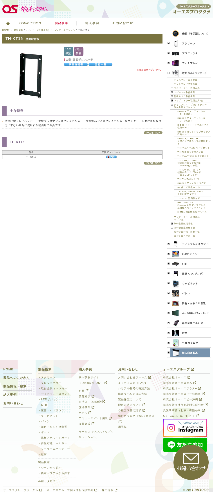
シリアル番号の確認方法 (134, 388)
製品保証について (129, 399)
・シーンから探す (49, 467)
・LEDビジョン (48, 399)
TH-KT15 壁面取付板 (188, 198)
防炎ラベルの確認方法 (132, 393)
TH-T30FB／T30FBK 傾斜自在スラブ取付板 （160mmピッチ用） (189, 172)
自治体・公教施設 (92, 401)
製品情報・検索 (15, 386)
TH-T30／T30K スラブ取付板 (193, 156)
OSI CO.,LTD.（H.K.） (181, 415)
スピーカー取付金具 (184, 92)
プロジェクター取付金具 (187, 88)
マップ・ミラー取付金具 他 (188, 100)
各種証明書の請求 (131, 410)
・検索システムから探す (54, 473)
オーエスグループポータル (22, 490)
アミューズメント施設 (95, 418)
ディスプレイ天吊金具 (185, 80)
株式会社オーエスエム (179, 382)
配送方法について (131, 404)
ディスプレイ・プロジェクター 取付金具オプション (190, 106)
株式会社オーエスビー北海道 (184, 393)
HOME (6, 30)
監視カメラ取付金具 (184, 96)
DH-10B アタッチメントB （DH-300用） (191, 119)
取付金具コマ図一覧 (184, 236)
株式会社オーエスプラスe (182, 388)
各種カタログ (47, 481)
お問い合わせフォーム (134, 377)
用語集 (122, 426)
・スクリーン (47, 377)
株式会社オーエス (176, 377)
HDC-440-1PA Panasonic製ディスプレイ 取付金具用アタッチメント (191, 205)
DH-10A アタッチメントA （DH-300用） (191, 112)
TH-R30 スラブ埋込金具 (190, 152)
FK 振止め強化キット (188, 187)
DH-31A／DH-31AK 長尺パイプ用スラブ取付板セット (193, 141)
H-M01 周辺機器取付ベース (192, 212)
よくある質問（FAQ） (133, 382)
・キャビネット (48, 415)
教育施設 (86, 396)
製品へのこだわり (16, 377)
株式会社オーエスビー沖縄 (182, 399)
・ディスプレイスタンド (54, 393)
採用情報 (109, 490)
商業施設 (86, 423)
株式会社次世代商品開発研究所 (185, 404)
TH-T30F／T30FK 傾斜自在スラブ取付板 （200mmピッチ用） (189, 163)
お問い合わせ (122, 23)
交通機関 (86, 407)
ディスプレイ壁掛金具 (185, 84)
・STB (42, 404)
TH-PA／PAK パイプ (188, 179)
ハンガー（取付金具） (38, 30)
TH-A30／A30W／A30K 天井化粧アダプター (190, 192)
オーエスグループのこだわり (30, 23)
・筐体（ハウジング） (52, 410)
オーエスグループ (178, 369)
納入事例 (10, 394)
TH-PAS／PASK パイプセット (193, 148)
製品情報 (18, 30)
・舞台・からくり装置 (52, 426)
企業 (83, 390)
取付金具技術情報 (183, 223)
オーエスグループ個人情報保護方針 (72, 490)
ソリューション (92, 23)
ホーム (7, 23)
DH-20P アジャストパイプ (191, 183)
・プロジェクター (49, 382)
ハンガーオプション (64, 30)
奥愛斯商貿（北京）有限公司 (184, 410)
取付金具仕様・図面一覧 (187, 232)
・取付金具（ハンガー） (54, 388)
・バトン (44, 421)
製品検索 (61, 23)
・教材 (42, 454)
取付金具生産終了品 (184, 228)
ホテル (85, 412)
